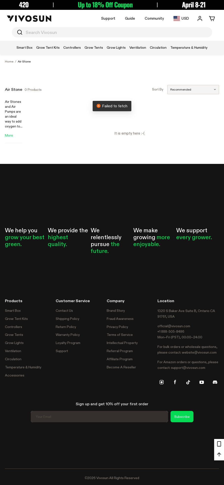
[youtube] (201, 382)
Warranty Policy (68, 335)
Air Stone (24, 61)
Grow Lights (14, 343)
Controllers (13, 327)
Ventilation (13, 351)
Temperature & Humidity (23, 367)
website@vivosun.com (199, 352)
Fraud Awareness (120, 319)
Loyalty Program (68, 343)
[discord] (215, 382)
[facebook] (175, 382)
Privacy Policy (117, 327)
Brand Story (116, 311)
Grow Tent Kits (16, 319)
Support (108, 18)
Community (154, 18)
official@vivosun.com (173, 326)
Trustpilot (12, 445)
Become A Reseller (121, 367)
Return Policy (66, 327)
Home (9, 61)
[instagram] (161, 382)
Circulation (13, 359)
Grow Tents (14, 335)
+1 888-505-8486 (170, 331)
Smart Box (13, 311)
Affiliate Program (120, 359)
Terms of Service (120, 335)
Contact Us (64, 311)
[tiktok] (188, 382)
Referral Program (120, 351)
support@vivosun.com (188, 368)
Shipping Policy (67, 319)
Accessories (14, 375)
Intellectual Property (122, 343)
